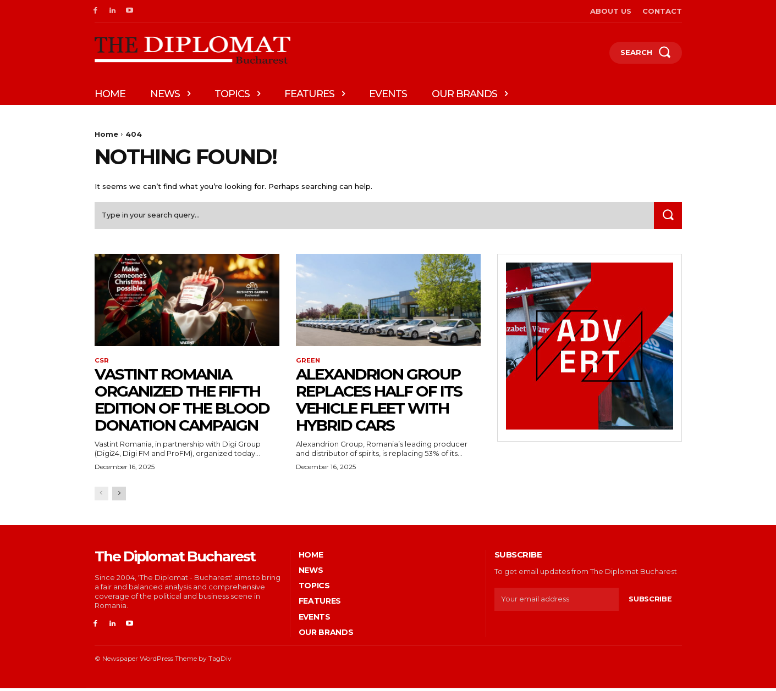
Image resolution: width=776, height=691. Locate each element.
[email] (556, 602)
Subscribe (650, 602)
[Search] (667, 217)
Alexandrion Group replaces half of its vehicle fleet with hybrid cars (379, 402)
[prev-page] (101, 497)
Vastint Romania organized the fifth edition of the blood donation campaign (182, 402)
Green (308, 363)
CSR (102, 363)
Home (106, 134)
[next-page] (119, 497)
